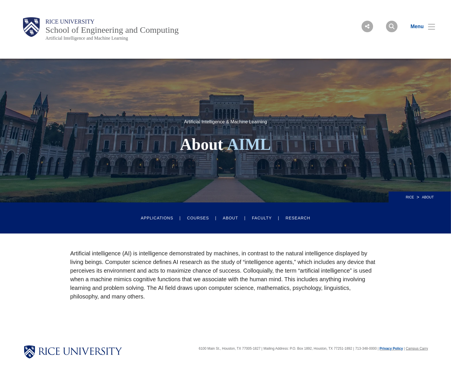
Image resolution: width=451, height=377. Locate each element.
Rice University (70, 21)
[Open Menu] (419, 26)
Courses (198, 218)
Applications (157, 218)
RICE (410, 197)
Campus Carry (417, 349)
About (230, 218)
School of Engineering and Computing (112, 30)
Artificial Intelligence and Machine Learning (86, 38)
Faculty (262, 218)
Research (298, 218)
